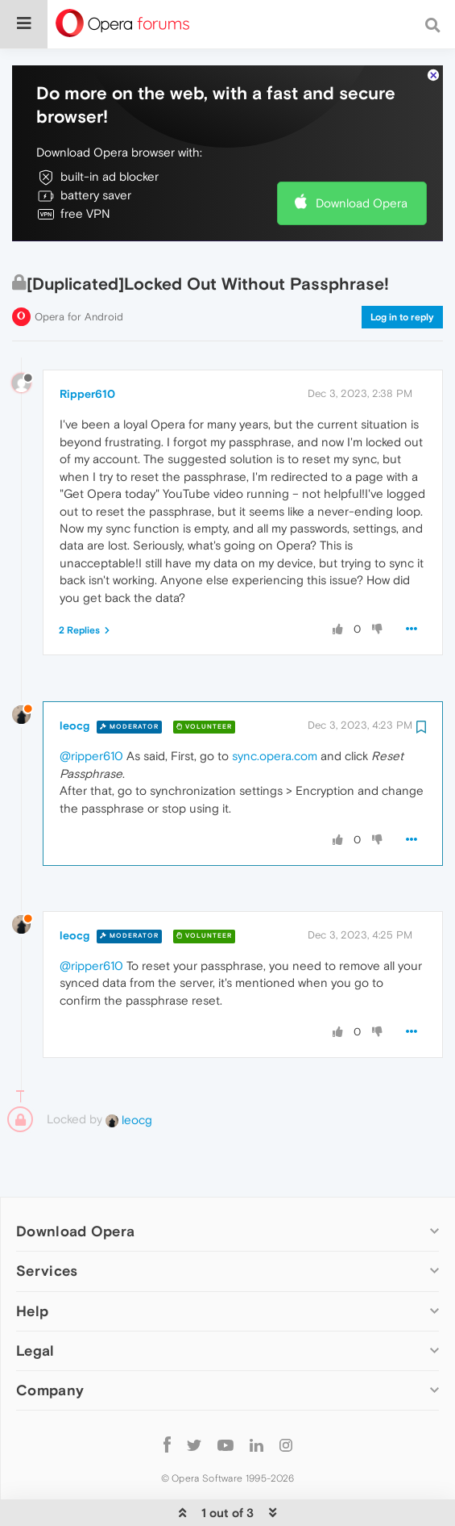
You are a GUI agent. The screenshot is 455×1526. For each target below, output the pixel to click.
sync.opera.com (274, 706)
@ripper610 (91, 706)
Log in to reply (402, 268)
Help (32, 1261)
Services (46, 1221)
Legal (35, 1301)
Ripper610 (87, 344)
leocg (74, 676)
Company (50, 1340)
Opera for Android (79, 267)
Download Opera (361, 154)
